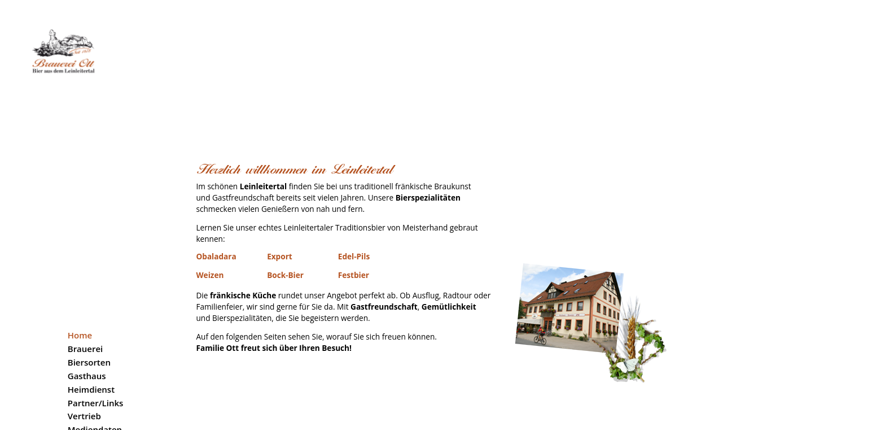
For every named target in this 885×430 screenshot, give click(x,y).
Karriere (84, 371)
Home (80, 263)
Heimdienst (91, 317)
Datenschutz (93, 412)
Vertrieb (84, 344)
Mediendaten (95, 358)
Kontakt (84, 385)
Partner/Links (96, 331)
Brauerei (85, 276)
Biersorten (89, 290)
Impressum (91, 398)
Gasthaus (87, 304)
